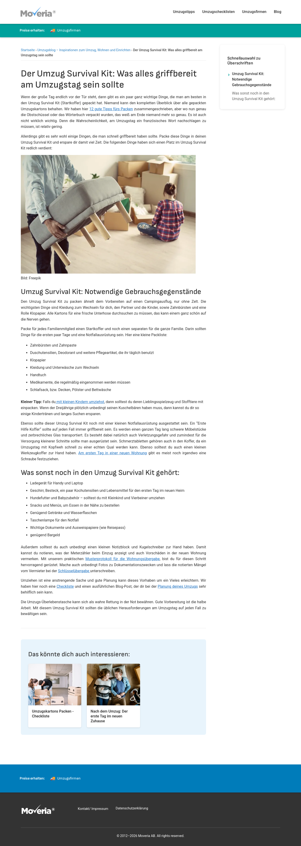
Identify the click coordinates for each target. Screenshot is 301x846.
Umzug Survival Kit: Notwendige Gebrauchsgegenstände (251, 79)
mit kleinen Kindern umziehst (80, 402)
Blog (277, 11)
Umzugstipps (184, 11)
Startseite (28, 50)
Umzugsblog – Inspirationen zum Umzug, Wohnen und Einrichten (83, 50)
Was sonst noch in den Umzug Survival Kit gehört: (253, 96)
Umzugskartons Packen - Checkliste (53, 713)
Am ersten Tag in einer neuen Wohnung (112, 453)
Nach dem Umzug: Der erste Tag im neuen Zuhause (109, 716)
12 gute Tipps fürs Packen (111, 109)
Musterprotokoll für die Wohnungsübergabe (122, 559)
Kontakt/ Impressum (93, 809)
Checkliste (65, 586)
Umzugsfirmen (254, 11)
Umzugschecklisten (218, 11)
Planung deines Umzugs (178, 586)
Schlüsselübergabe (74, 571)
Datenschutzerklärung (132, 808)
